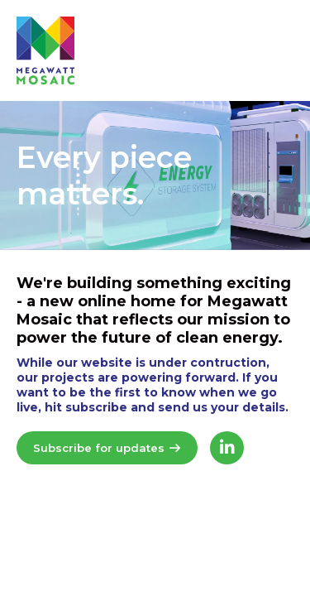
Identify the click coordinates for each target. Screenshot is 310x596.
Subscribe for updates (107, 447)
